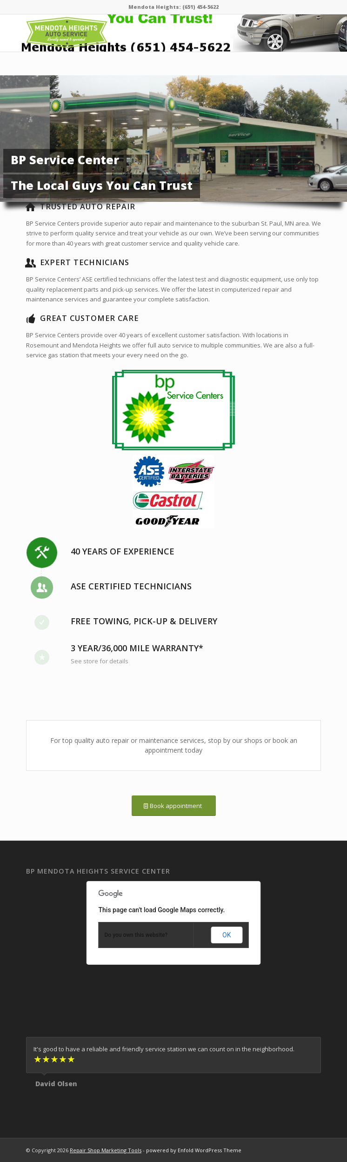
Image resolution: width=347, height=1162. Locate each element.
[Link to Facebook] (314, 33)
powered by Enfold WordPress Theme (193, 1150)
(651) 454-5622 (200, 6)
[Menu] (256, 33)
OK (226, 935)
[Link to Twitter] (300, 33)
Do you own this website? (136, 935)
